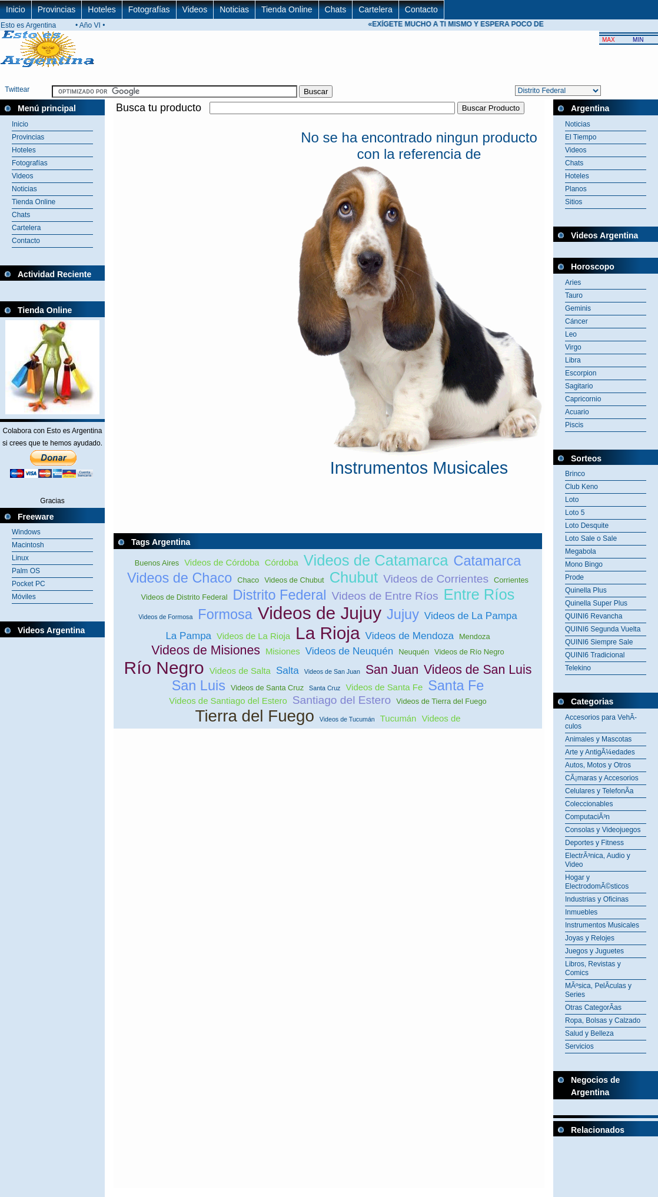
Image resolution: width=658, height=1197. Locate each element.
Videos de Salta (240, 671)
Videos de (440, 718)
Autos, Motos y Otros (598, 765)
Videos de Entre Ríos (385, 596)
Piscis (574, 425)
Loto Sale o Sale (591, 538)
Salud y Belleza (589, 1033)
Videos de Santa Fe (384, 687)
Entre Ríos (479, 594)
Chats (336, 9)
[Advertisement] (328, 121)
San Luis (198, 685)
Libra (573, 360)
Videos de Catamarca (376, 560)
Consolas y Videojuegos (603, 830)
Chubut (354, 577)
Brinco (575, 474)
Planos (576, 189)
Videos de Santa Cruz (267, 687)
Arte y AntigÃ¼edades (600, 752)
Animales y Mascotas (598, 739)
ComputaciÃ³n (587, 817)
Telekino (578, 668)
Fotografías (149, 9)
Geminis (578, 308)
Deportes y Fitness (594, 843)
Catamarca (487, 560)
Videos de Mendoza (409, 635)
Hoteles (101, 9)
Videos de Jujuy (319, 613)
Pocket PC (28, 584)
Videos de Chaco (179, 578)
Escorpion (580, 373)
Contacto (421, 9)
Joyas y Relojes (589, 938)
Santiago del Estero (342, 700)
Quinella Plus (586, 590)
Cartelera (375, 9)
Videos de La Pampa (470, 615)
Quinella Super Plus (596, 603)
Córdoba (281, 562)
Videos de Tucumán (347, 719)
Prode (574, 577)
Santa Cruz (324, 687)
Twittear (17, 89)
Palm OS (26, 571)
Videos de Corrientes (435, 579)
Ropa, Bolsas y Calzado (602, 1020)
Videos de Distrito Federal (184, 597)
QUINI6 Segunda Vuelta (602, 629)
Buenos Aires (157, 562)
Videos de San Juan (332, 671)
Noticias (234, 9)
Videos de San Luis (477, 670)
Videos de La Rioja (253, 636)
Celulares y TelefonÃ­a (599, 791)
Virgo (573, 347)
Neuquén (413, 651)
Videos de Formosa (165, 616)
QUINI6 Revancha (593, 616)
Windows (26, 532)
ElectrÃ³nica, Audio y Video (597, 860)
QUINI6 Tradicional (594, 655)
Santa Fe (456, 685)
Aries (573, 282)
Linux (20, 558)
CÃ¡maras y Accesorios (602, 778)
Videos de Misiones (205, 650)
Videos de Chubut (294, 580)
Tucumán (398, 718)
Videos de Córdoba (221, 562)
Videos (195, 9)
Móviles (24, 597)
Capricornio (583, 399)
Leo (571, 334)
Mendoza (474, 636)
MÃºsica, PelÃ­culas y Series (598, 990)
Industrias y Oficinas (597, 899)
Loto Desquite (587, 525)
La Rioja (327, 633)
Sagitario (579, 386)
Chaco (248, 580)
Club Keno (581, 487)
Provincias (57, 9)
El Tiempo (580, 137)
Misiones (282, 651)
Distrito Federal (280, 595)
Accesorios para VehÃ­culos (601, 721)
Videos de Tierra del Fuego (441, 701)
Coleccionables (589, 804)
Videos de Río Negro (469, 651)
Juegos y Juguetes (594, 951)
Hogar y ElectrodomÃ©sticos (597, 881)
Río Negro (164, 667)
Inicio (15, 9)
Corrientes (511, 580)
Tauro (574, 295)
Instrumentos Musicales (602, 925)
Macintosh (28, 545)
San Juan (391, 670)
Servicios (579, 1046)
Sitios (573, 202)
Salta (287, 670)
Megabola (580, 551)
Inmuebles (581, 912)
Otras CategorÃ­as (593, 1007)
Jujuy (403, 614)
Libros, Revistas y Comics (593, 968)
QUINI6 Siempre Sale (599, 642)
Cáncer (576, 321)
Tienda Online (287, 9)
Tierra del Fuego (254, 716)
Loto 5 (574, 512)
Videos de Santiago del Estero (228, 701)
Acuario (577, 412)
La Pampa (188, 635)
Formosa (225, 614)
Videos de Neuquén (349, 651)
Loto (572, 500)
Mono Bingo (584, 564)
